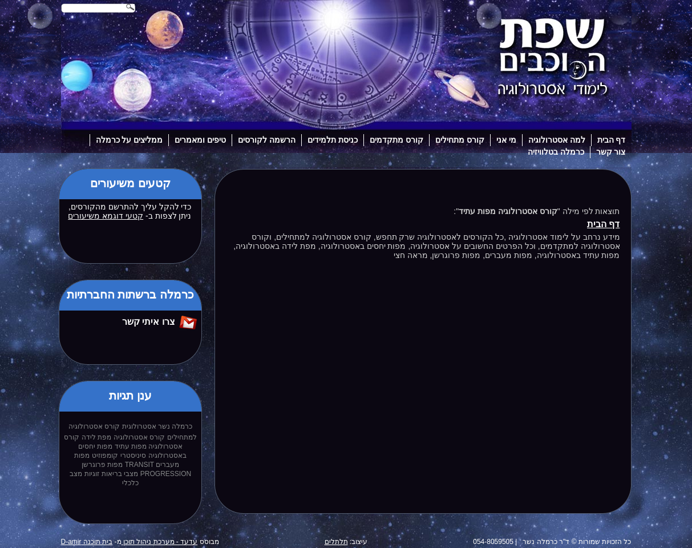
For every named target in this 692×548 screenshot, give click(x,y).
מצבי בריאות (120, 474)
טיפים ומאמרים (200, 139)
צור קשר (611, 151)
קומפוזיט (105, 456)
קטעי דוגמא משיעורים (105, 215)
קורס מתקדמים (396, 139)
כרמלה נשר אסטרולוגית (157, 426)
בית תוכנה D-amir (87, 542)
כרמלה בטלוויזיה (556, 151)
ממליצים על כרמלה (129, 139)
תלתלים (336, 542)
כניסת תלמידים (332, 139)
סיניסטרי (133, 456)
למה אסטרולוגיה (556, 139)
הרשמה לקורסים (267, 139)
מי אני (506, 139)
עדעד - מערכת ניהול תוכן (160, 542)
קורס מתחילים (459, 139)
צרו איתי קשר (148, 322)
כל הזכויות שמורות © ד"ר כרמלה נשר (577, 542)
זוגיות (91, 474)
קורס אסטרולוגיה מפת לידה (123, 437)
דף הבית (611, 139)
